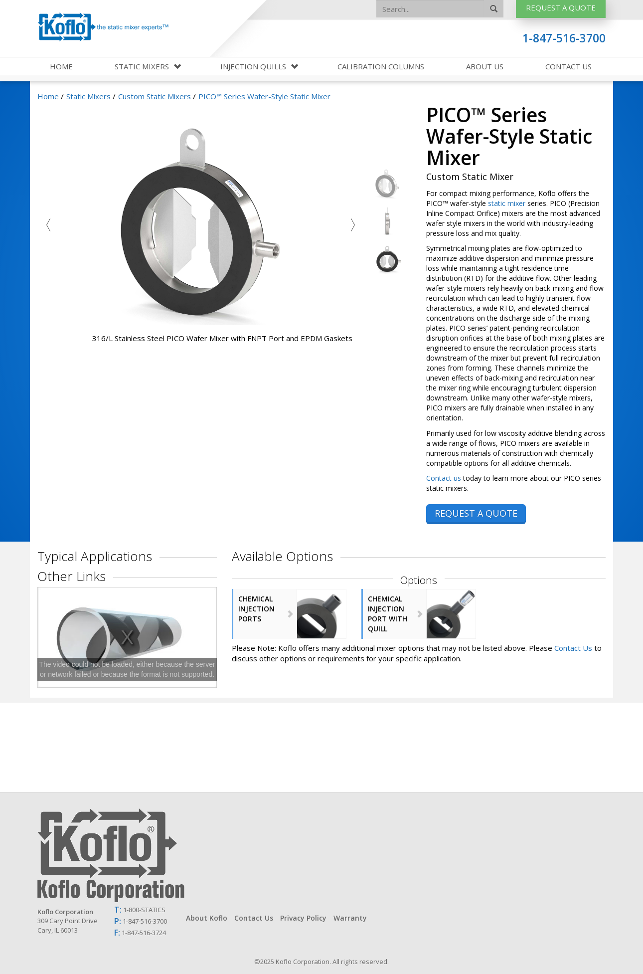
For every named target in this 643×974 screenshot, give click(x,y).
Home (61, 66)
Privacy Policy (303, 918)
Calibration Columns (380, 66)
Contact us (443, 478)
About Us (484, 66)
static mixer (506, 203)
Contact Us (568, 66)
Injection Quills (254, 66)
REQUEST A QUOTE (476, 513)
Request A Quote (561, 7)
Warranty (350, 918)
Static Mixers (143, 66)
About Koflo (206, 918)
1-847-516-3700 (564, 38)
